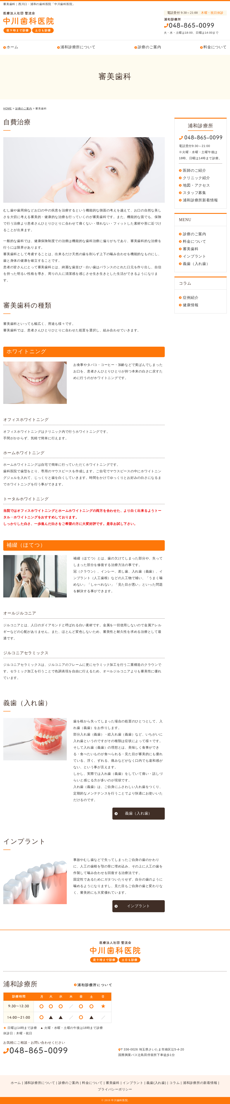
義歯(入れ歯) (156, 1083)
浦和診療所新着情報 (200, 200)
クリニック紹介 (196, 178)
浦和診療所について (78, 47)
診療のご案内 (149, 47)
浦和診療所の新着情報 (200, 1083)
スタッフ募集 (194, 193)
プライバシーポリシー (115, 1089)
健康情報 (190, 305)
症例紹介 (190, 298)
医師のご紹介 (194, 170)
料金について (215, 47)
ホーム (12, 47)
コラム (174, 1083)
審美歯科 (190, 249)
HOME (7, 108)
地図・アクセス (196, 185)
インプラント (138, 906)
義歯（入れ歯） (138, 813)
